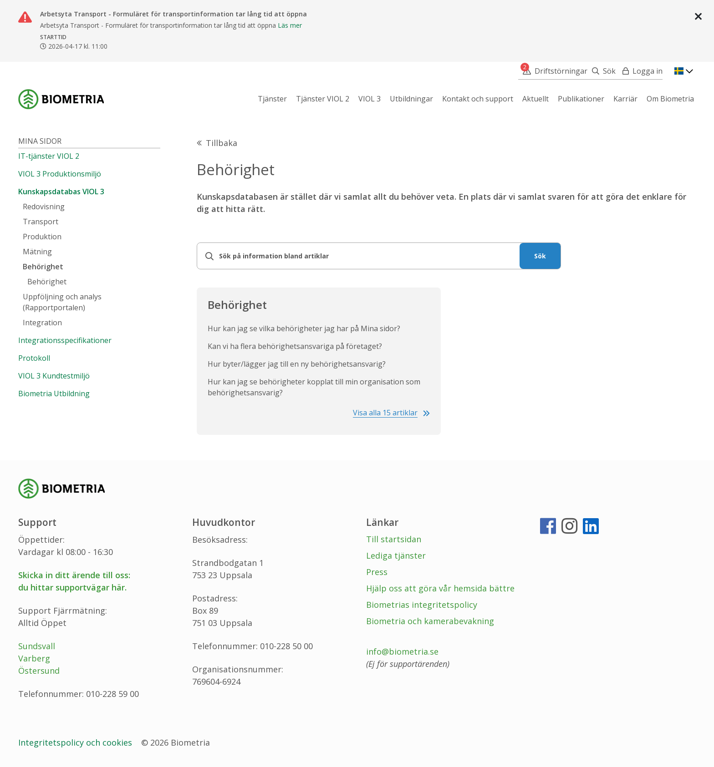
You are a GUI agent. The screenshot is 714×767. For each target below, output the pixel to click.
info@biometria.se (402, 651)
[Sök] (601, 71)
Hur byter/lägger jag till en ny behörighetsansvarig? (297, 364)
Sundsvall (36, 646)
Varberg (34, 658)
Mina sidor (39, 141)
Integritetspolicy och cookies (76, 742)
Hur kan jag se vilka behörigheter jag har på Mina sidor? (304, 328)
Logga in (647, 71)
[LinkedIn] (591, 529)
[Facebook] (548, 529)
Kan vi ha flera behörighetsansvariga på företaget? (295, 346)
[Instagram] (569, 529)
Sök (540, 256)
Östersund (39, 670)
